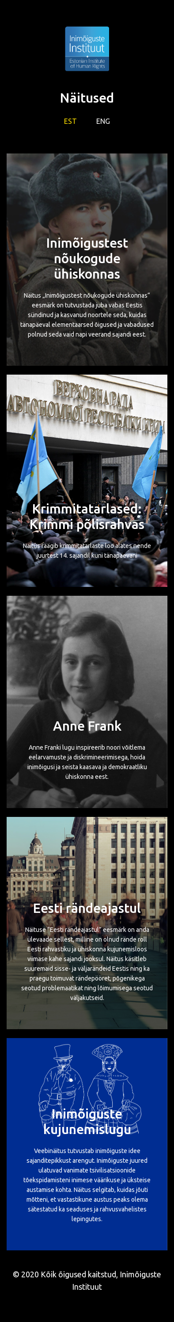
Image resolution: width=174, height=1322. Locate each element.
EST (70, 121)
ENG (103, 121)
